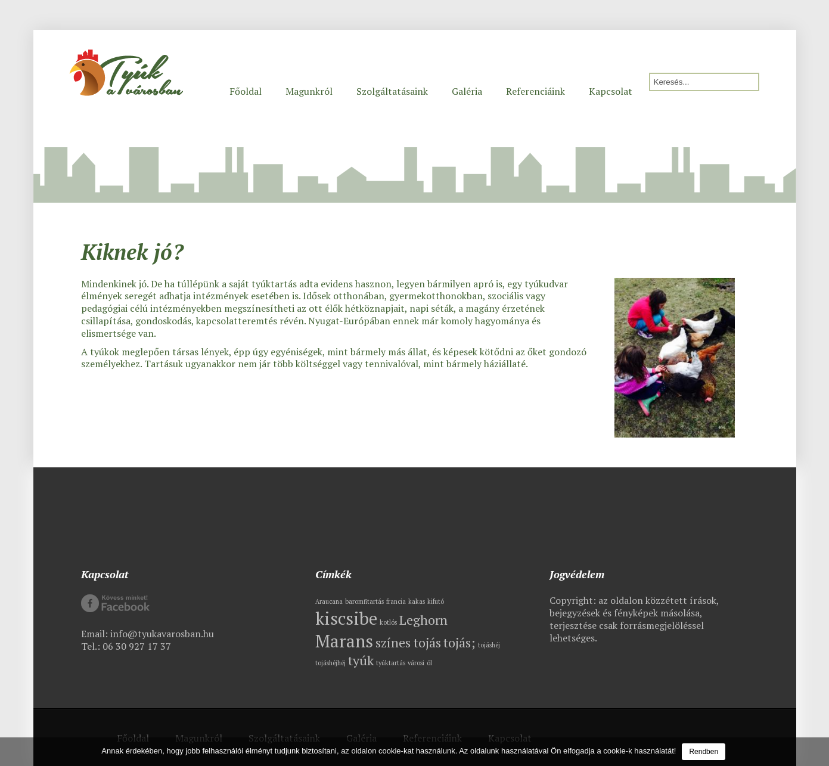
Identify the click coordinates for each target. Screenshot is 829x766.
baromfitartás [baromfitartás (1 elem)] (364, 601)
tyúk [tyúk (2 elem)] (361, 660)
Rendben (703, 752)
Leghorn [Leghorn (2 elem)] (423, 619)
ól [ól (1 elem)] (429, 663)
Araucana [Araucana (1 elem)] (329, 601)
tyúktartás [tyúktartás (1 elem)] (390, 663)
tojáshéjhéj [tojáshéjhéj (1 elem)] (330, 663)
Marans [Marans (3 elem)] (344, 640)
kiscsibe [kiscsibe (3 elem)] (346, 618)
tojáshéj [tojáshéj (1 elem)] (489, 645)
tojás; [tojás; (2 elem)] (459, 642)
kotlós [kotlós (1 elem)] (388, 622)
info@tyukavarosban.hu (162, 633)
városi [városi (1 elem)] (416, 663)
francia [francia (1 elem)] (396, 601)
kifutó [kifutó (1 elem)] (435, 601)
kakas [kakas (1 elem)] (416, 601)
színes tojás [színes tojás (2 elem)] (408, 642)
